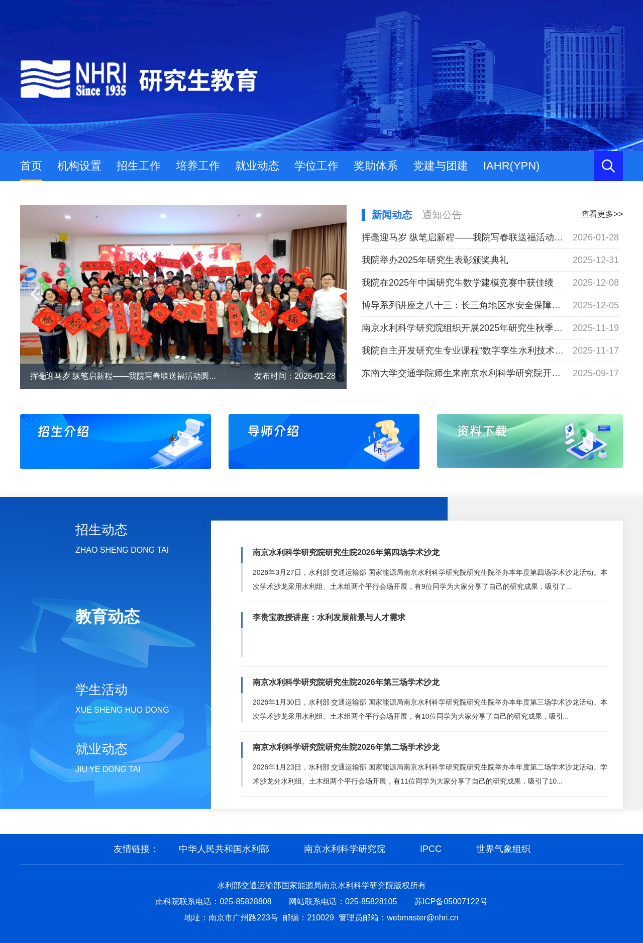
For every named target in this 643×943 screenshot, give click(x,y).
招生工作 (139, 165)
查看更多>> (602, 214)
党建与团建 (440, 165)
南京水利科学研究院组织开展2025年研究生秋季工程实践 (463, 328)
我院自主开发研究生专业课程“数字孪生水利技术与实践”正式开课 (463, 351)
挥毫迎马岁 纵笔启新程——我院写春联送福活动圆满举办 (463, 237)
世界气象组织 (503, 849)
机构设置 (79, 165)
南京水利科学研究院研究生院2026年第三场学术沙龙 (346, 682)
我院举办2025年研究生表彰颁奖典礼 (435, 260)
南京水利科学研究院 (344, 849)
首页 (31, 165)
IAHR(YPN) (511, 165)
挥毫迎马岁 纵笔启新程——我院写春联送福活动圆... (123, 376)
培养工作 (198, 165)
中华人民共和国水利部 (224, 849)
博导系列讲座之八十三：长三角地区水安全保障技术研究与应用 (463, 305)
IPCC (431, 849)
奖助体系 (376, 165)
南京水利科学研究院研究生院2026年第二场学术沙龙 (346, 747)
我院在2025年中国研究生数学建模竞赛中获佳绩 (458, 283)
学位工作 (316, 165)
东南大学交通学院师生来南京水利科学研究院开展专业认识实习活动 (463, 373)
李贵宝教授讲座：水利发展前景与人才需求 (329, 617)
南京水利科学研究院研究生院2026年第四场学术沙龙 (346, 552)
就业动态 (257, 165)
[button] (37, 294)
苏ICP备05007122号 (451, 901)
